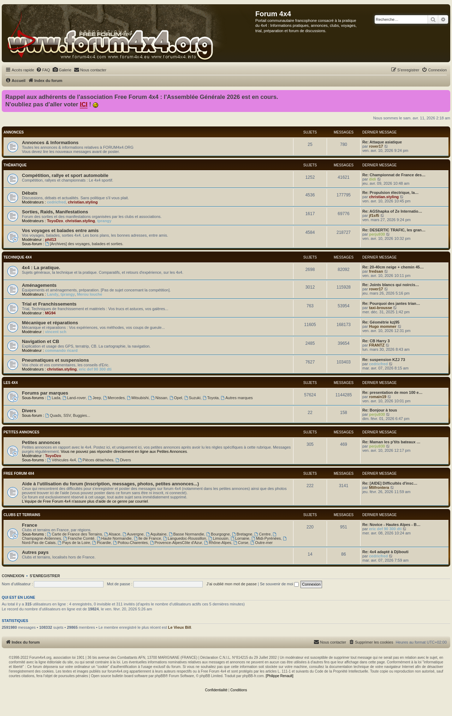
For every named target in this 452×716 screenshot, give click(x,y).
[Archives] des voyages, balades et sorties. (84, 244)
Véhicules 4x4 (61, 460)
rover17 (376, 146)
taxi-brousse (380, 308)
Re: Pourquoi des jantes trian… (391, 303)
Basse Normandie (186, 534)
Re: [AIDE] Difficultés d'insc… (389, 483)
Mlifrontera (379, 487)
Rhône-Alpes (217, 542)
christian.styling (82, 202)
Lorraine (240, 538)
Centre (263, 534)
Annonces (14, 132)
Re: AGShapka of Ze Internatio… (392, 211)
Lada (53, 398)
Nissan (159, 398)
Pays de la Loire (74, 542)
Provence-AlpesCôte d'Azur (176, 542)
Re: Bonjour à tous (379, 410)
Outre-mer (261, 542)
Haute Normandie (114, 538)
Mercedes (114, 398)
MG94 (50, 313)
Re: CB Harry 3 (376, 341)
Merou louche (89, 294)
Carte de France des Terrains (74, 534)
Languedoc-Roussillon (184, 538)
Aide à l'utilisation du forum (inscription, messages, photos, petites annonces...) (110, 483)
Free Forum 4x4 (19, 473)
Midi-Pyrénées (266, 538)
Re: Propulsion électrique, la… (390, 192)
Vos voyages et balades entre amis (60, 230)
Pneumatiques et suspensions (55, 360)
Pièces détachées (95, 460)
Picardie (101, 542)
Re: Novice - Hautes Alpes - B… (391, 524)
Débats (29, 193)
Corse (240, 542)
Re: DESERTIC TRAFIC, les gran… (394, 230)
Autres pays (35, 552)
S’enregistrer (45, 576)
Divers (29, 410)
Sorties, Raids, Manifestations (55, 211)
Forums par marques (45, 393)
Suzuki (192, 398)
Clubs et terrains (22, 515)
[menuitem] (43, 70)
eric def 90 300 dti (95, 369)
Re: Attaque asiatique (382, 142)
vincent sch (55, 332)
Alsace (112, 534)
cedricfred (56, 202)
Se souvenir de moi (279, 584)
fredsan (376, 271)
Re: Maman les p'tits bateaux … (391, 442)
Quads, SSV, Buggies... (67, 415)
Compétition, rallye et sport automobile (65, 175)
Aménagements (39, 285)
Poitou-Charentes (130, 542)
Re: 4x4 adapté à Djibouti (385, 552)
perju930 (377, 234)
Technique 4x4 (17, 257)
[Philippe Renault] (279, 676)
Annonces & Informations (50, 142)
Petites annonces (21, 432)
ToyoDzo (55, 221)
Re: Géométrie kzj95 (380, 322)
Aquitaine (156, 534)
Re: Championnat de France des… (394, 175)
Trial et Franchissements (49, 304)
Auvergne (133, 534)
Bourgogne (218, 534)
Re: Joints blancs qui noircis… (390, 285)
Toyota (211, 398)
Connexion (13, 576)
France (29, 525)
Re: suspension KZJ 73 (383, 359)
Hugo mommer (383, 326)
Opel (176, 398)
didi (372, 179)
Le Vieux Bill (179, 627)
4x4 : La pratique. (41, 267)
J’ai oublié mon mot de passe (231, 584)
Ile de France (147, 538)
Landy (52, 294)
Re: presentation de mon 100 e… (392, 392)
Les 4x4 (11, 383)
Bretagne (242, 534)
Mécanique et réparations (50, 322)
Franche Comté (79, 538)
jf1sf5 (374, 215)
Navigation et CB (40, 341)
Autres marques (237, 398)
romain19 (377, 397)
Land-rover (74, 398)
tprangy (104, 221)
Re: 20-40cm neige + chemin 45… (393, 267)
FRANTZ (377, 345)
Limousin (218, 538)
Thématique (15, 165)
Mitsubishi (138, 398)
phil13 (50, 239)
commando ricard (61, 350)
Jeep (94, 398)
